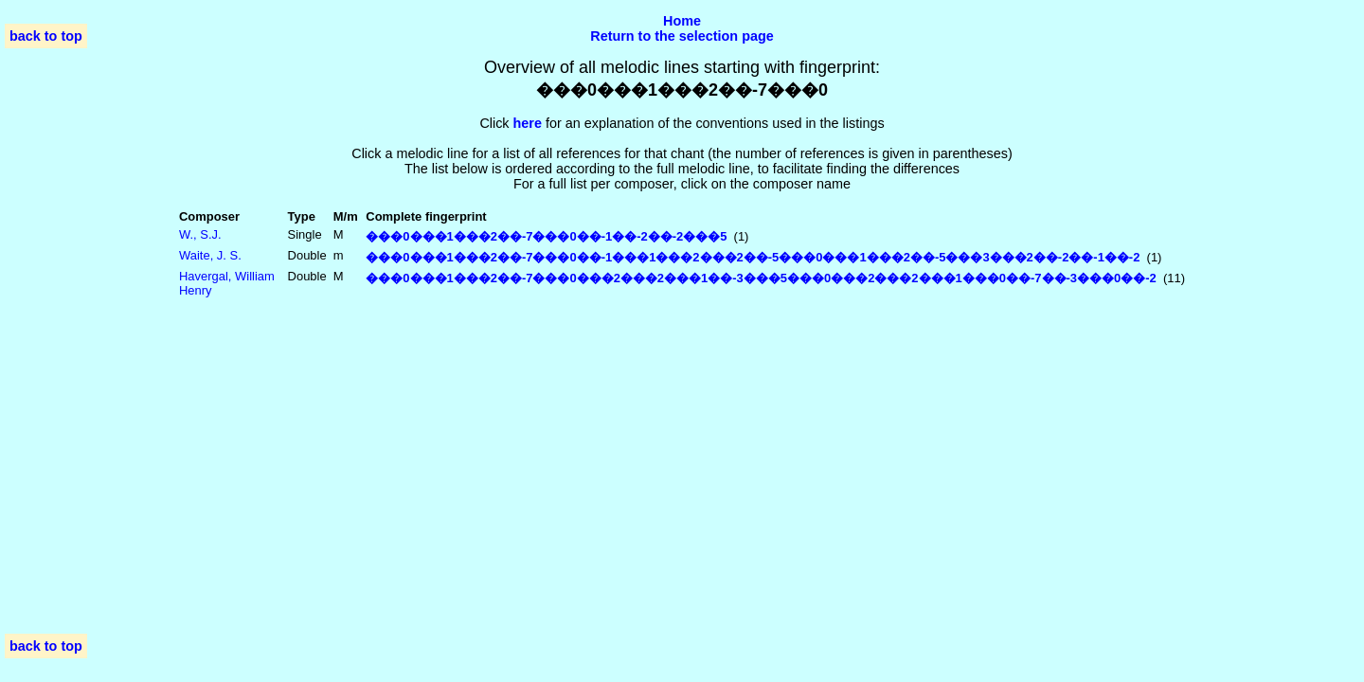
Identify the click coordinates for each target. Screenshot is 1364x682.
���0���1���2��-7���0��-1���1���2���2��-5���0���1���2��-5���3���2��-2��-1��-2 (753, 257)
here (527, 123)
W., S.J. (200, 234)
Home (682, 20)
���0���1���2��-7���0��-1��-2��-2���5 (546, 236)
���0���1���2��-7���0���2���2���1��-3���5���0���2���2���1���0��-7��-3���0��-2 (761, 278)
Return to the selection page (682, 36)
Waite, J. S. (210, 255)
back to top (45, 36)
